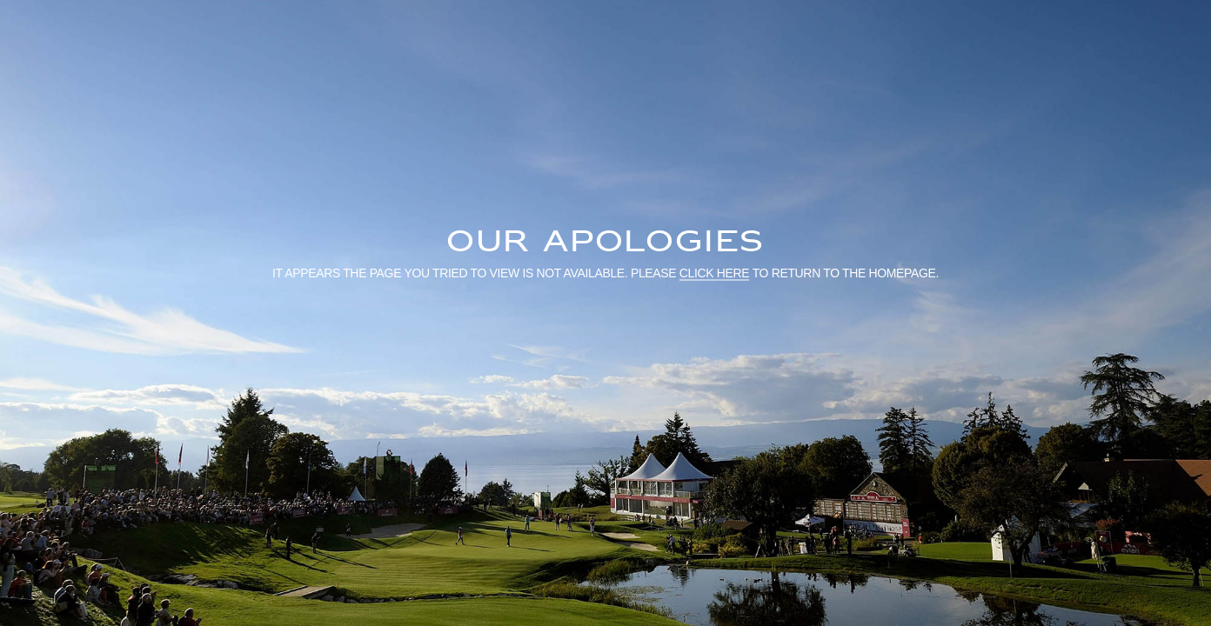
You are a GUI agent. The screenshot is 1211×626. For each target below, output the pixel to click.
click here (714, 272)
